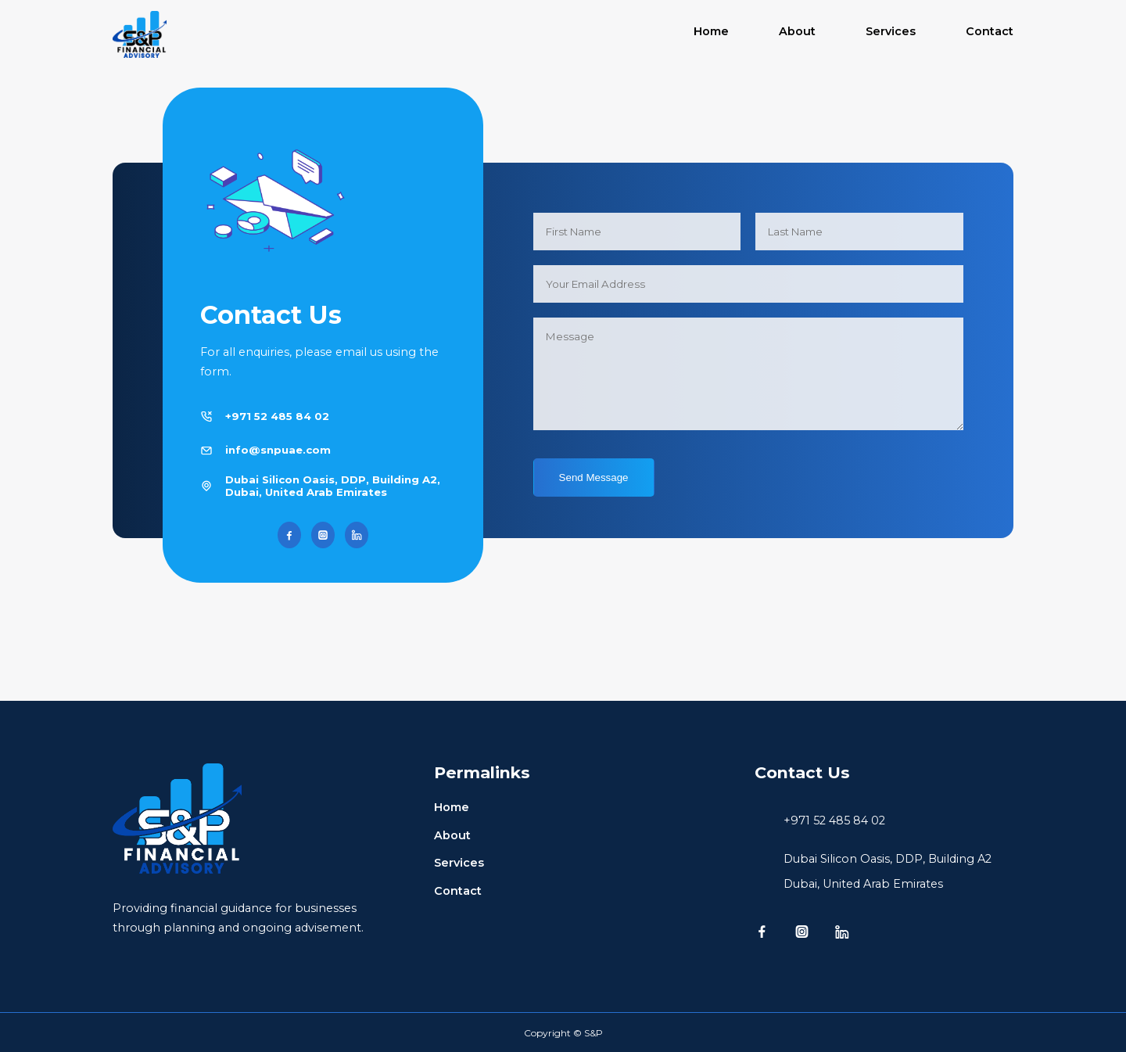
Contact (989, 31)
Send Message (594, 477)
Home (711, 31)
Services (891, 31)
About (797, 31)
